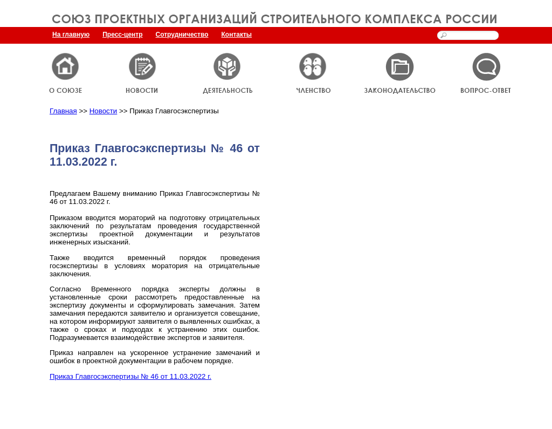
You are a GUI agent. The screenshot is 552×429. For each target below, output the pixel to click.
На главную (70, 34)
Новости (103, 111)
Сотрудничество (182, 34)
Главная (63, 111)
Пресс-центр (122, 34)
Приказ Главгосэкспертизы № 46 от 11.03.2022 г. (130, 376)
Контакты (237, 34)
